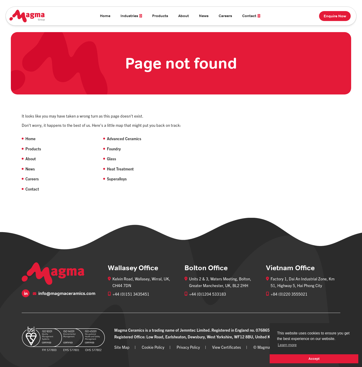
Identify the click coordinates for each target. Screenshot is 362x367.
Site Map (122, 347)
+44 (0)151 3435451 (130, 293)
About (183, 15)
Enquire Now (335, 16)
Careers (225, 15)
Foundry (114, 148)
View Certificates (226, 347)
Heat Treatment (120, 168)
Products (160, 15)
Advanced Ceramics (124, 138)
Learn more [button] (287, 345)
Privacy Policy (188, 347)
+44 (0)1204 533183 (207, 293)
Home (105, 15)
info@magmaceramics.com (64, 293)
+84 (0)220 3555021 (289, 293)
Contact (32, 188)
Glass (111, 158)
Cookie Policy (153, 347)
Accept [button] (314, 359)
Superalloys (117, 178)
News (203, 15)
